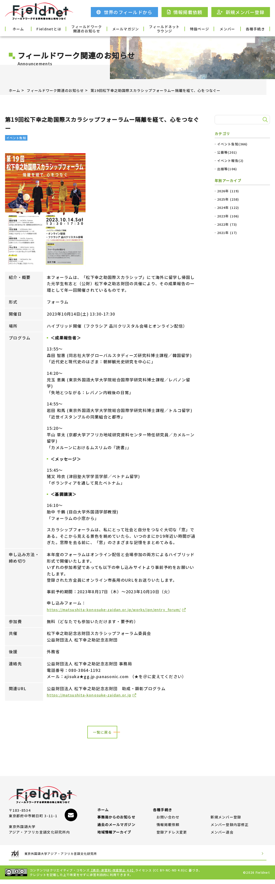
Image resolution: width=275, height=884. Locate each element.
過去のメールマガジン (116, 826)
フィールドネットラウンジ (154, 28)
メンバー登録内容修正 (230, 826)
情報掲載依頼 (168, 826)
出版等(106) (227, 169)
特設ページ (187, 28)
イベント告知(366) (232, 144)
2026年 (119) (228, 191)
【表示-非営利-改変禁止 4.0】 (113, 874)
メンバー (220, 28)
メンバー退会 (222, 837)
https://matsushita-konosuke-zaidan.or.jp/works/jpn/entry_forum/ (120, 609)
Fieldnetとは (55, 28)
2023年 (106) (228, 216)
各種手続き (253, 28)
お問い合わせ (168, 816)
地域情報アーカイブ (114, 837)
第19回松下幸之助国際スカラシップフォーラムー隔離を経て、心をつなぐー (174, 90)
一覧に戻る (102, 739)
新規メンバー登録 (226, 816)
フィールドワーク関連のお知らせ (87, 28)
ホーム (21, 28)
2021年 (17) (227, 232)
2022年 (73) (227, 224)
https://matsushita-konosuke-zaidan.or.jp (93, 701)
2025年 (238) (228, 199)
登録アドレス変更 (171, 837)
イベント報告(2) (230, 160)
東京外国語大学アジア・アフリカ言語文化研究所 (71, 858)
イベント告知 (16, 138)
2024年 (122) (228, 207)
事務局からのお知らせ (116, 816)
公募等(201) (227, 152)
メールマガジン (120, 28)
